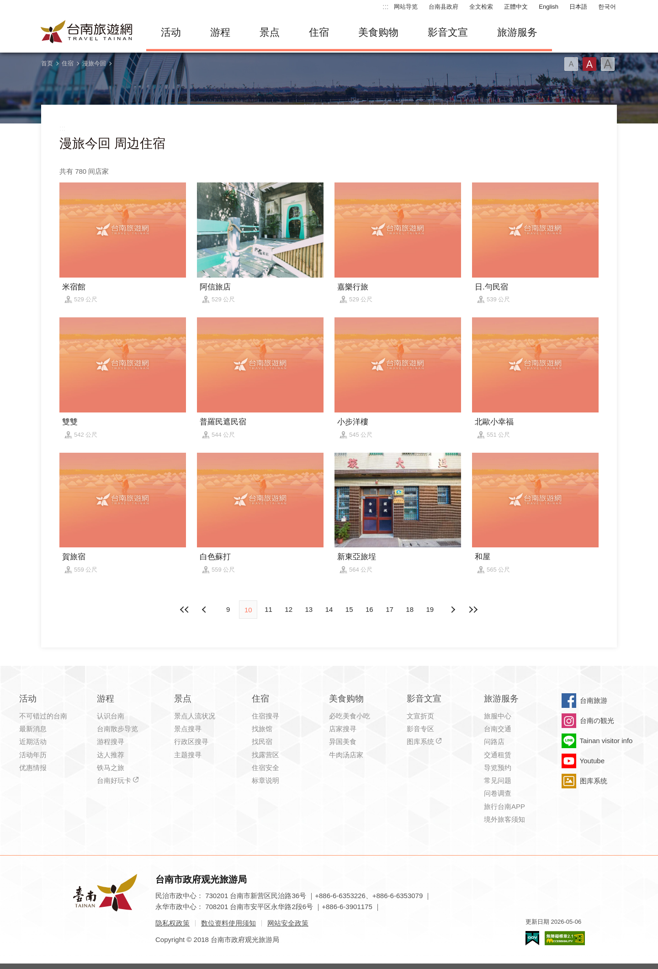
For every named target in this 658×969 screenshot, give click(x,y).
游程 (220, 32)
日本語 (578, 6)
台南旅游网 (87, 32)
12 (288, 609)
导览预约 (497, 767)
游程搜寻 (110, 741)
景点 (270, 32)
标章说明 (265, 780)
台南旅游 (593, 700)
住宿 (319, 32)
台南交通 (497, 729)
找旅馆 (262, 729)
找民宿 (262, 741)
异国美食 (342, 741)
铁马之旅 (110, 767)
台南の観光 (597, 720)
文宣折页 (420, 716)
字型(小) (571, 64)
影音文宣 (448, 32)
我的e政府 (532, 938)
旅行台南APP (504, 806)
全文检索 (481, 6)
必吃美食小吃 (349, 716)
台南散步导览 (117, 729)
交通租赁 (497, 755)
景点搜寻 (188, 729)
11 (268, 609)
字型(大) (608, 64)
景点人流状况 (194, 716)
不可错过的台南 (43, 716)
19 (430, 609)
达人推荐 (110, 755)
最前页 (185, 609)
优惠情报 (33, 767)
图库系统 (420, 741)
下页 (205, 609)
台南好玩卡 (114, 780)
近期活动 (33, 741)
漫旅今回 (94, 63)
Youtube (592, 761)
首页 (47, 63)
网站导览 (406, 6)
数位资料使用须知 (228, 923)
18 (410, 609)
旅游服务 (517, 32)
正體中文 (516, 6)
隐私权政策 (172, 923)
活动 (171, 32)
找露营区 (265, 755)
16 (369, 609)
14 (329, 609)
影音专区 (420, 729)
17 (389, 609)
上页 (453, 609)
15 (349, 609)
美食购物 (378, 32)
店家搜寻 (342, 729)
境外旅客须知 (504, 819)
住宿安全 (265, 767)
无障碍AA (565, 938)
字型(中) (589, 64)
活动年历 (33, 755)
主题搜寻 (188, 755)
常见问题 (497, 780)
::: (385, 7)
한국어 (607, 6)
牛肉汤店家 (346, 755)
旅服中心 (497, 716)
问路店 (494, 741)
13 (309, 609)
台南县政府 (443, 6)
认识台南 (110, 716)
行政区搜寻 (191, 741)
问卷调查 (497, 793)
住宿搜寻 (265, 716)
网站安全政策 (287, 923)
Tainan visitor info (606, 740)
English (548, 6)
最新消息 (33, 729)
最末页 (473, 609)
